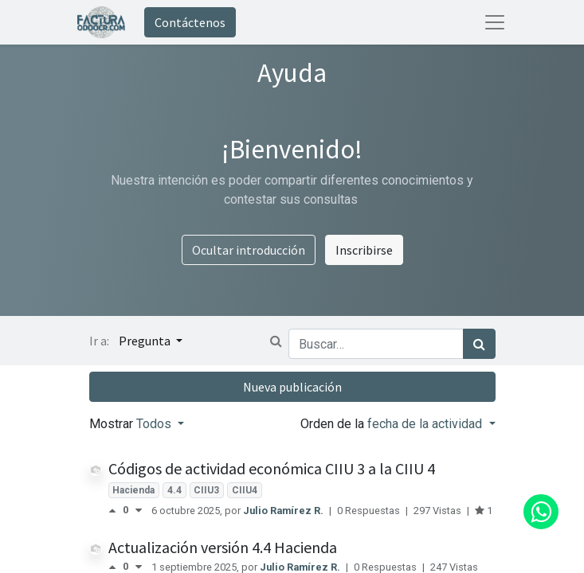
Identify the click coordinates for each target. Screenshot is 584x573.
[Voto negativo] (138, 510)
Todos (155, 423)
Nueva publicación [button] (292, 387)
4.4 (174, 490)
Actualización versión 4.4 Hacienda (222, 547)
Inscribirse (364, 250)
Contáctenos (190, 22)
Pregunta (146, 341)
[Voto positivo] (115, 510)
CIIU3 (206, 490)
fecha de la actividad (426, 423)
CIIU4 (244, 490)
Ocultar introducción (248, 250)
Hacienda (133, 490)
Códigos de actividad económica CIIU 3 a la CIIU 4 (271, 468)
